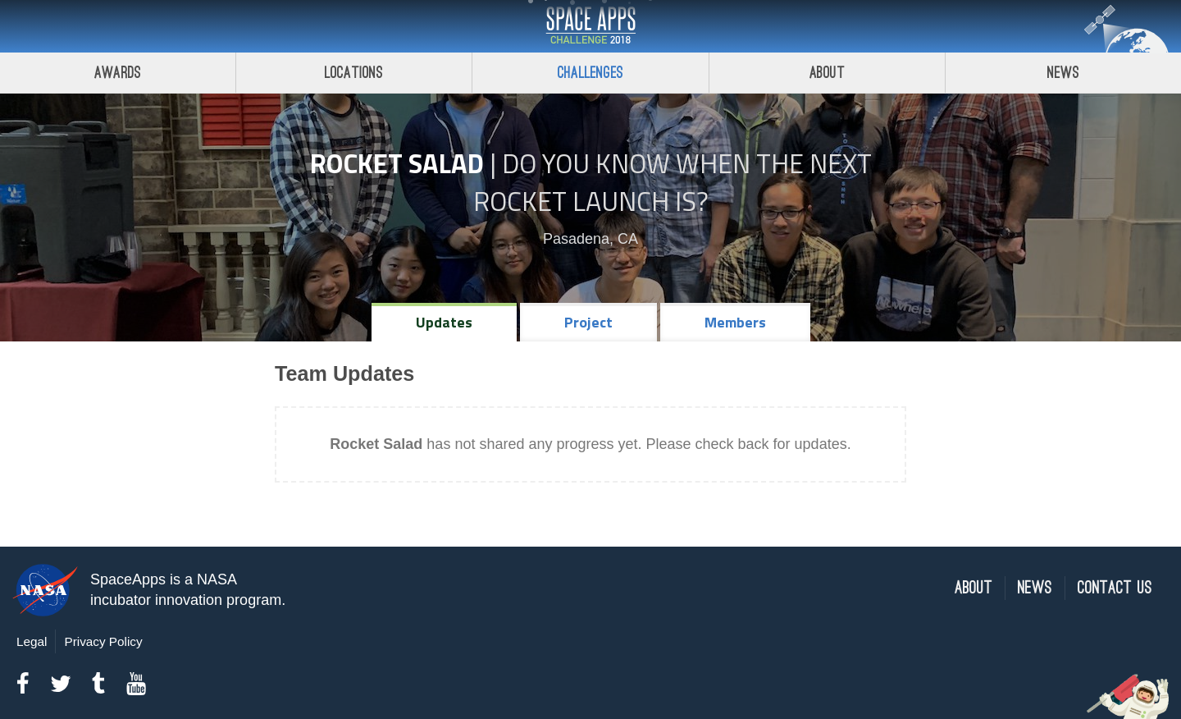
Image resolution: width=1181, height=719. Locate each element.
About (827, 73)
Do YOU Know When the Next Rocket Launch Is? (672, 182)
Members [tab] (735, 322)
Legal (31, 641)
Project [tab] (588, 322)
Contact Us (1115, 588)
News (1035, 588)
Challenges (590, 73)
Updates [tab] (444, 322)
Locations (354, 73)
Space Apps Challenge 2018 (590, 26)
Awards (117, 73)
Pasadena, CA (590, 239)
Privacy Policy (103, 641)
